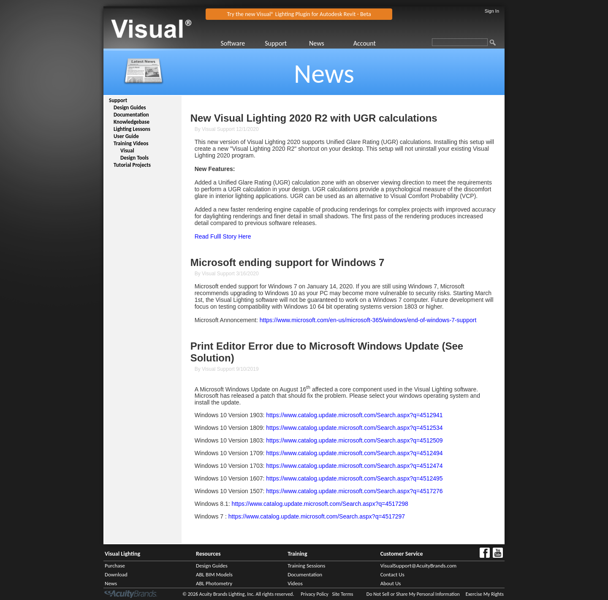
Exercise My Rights (485, 594)
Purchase (115, 565)
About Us (390, 583)
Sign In (492, 11)
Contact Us (392, 574)
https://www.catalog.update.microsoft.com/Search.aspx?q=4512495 (354, 478)
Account (364, 43)
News (316, 43)
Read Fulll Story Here (223, 236)
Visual (127, 150)
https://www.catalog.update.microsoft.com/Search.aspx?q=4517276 (354, 491)
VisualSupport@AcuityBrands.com (418, 565)
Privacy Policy (314, 594)
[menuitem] (242, 43)
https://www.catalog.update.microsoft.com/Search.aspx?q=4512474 (354, 465)
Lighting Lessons (132, 129)
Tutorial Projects (132, 165)
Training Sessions (306, 565)
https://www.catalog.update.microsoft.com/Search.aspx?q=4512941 (354, 415)
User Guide (126, 136)
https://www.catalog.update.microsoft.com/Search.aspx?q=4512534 (354, 427)
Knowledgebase (131, 122)
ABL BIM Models (214, 574)
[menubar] (308, 43)
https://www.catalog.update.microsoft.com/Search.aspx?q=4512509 (354, 440)
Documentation (131, 114)
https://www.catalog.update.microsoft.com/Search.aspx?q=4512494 (354, 453)
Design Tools (134, 158)
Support (276, 43)
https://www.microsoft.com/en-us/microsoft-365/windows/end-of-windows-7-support (368, 320)
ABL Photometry (214, 583)
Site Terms (342, 594)
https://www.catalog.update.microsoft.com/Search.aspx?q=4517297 (316, 516)
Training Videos (131, 143)
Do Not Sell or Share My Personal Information (413, 594)
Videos (295, 583)
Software (232, 43)
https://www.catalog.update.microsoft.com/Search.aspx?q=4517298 (320, 503)
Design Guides (130, 107)
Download (116, 574)
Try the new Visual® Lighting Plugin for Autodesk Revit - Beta (299, 14)
